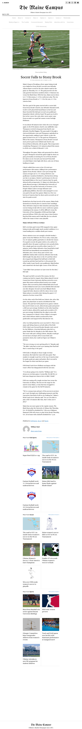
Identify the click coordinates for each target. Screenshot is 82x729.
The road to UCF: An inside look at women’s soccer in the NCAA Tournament (50, 458)
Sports (50, 18)
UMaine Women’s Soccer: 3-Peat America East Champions (31, 560)
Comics (58, 18)
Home (14, 18)
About (19, 18)
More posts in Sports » (54, 591)
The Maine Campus (41, 8)
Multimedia (67, 18)
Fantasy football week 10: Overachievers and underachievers (31, 507)
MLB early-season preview (48, 610)
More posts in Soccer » (53, 514)
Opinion (42, 18)
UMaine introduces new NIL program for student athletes (30, 661)
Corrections (70, 22)
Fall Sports (34, 421)
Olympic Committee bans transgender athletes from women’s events (31, 636)
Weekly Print (48, 22)
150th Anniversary (41, 26)
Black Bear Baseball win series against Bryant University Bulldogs (31, 611)
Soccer (39, 421)
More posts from (36, 431)
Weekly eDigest (13, 22)
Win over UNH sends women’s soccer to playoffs (30, 584)
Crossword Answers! (37, 22)
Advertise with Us (59, 22)
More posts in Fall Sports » (53, 437)
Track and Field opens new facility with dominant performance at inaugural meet (50, 636)
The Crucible (25, 22)
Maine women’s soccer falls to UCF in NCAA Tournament (50, 534)
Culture (27, 18)
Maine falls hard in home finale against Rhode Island (49, 483)
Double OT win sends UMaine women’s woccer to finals (49, 560)
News (35, 18)
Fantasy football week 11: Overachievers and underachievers (31, 483)
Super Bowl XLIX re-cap (31, 455)
